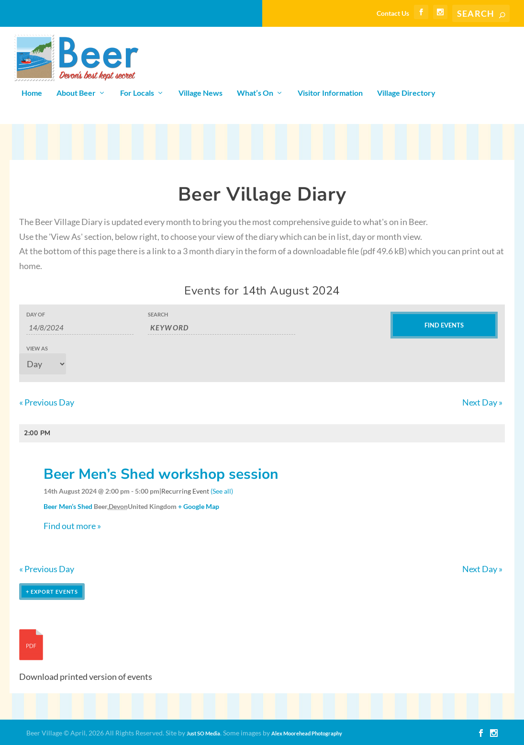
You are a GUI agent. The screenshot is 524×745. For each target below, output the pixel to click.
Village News (200, 93)
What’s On (255, 93)
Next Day (482, 402)
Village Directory (406, 93)
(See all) (222, 491)
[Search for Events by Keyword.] (221, 328)
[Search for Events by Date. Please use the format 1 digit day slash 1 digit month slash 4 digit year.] (80, 328)
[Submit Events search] (444, 325)
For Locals (137, 93)
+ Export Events (52, 591)
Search (158, 314)
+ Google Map (198, 506)
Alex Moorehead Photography (306, 733)
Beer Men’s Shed (68, 506)
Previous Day (46, 402)
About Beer (76, 93)
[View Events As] (42, 363)
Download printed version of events (85, 676)
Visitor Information (330, 93)
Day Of (35, 314)
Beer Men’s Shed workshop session (161, 474)
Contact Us (393, 13)
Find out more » (72, 525)
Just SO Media (203, 733)
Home (32, 93)
